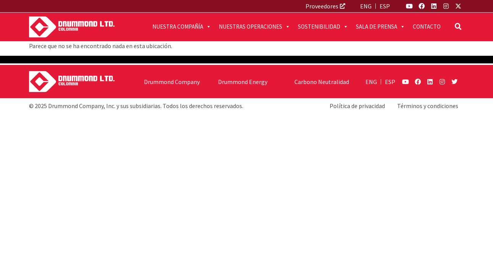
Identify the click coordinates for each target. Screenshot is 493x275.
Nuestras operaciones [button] (254, 26)
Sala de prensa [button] (380, 26)
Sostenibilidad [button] (323, 26)
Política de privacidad (357, 106)
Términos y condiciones (427, 106)
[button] (458, 27)
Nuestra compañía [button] (181, 26)
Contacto (427, 26)
